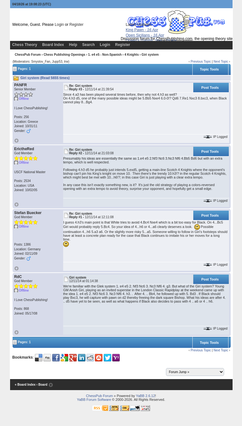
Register (76, 24)
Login (59, 24)
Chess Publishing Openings (64, 54)
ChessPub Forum (28, 54)
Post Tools (209, 87)
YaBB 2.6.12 (145, 396)
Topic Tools (209, 69)
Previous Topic (200, 61)
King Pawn (142, 30)
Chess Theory (24, 45)
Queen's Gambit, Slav (151, 40)
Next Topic (220, 61)
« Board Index (25, 384)
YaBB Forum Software (94, 399)
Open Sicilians (145, 35)
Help (73, 45)
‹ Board (41, 384)
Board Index (53, 45)
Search (88, 45)
